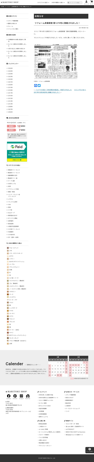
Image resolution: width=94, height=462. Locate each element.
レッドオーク (12, 308)
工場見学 (68, 406)
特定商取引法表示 (44, 443)
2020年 (10, 84)
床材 (9, 186)
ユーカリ (11, 313)
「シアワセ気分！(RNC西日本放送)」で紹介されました (53, 90)
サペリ (10, 332)
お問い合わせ (43, 440)
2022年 (10, 79)
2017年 (10, 93)
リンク (67, 411)
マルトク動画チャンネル (46, 400)
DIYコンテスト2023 (45, 406)
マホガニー (11, 291)
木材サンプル (12, 183)
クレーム (10, 26)
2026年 (10, 68)
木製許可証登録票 (13, 226)
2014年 (10, 101)
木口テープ (11, 212)
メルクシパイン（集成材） (16, 286)
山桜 (9, 343)
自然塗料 (10, 221)
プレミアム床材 (12, 202)
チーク (10, 294)
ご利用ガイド (43, 426)
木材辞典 (41, 411)
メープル (11, 264)
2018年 (10, 90)
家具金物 (10, 223)
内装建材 (10, 232)
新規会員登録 (43, 424)
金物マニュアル (43, 416)
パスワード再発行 (44, 434)
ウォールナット (13, 248)
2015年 (10, 98)
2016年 (10, 95)
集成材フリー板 (12, 178)
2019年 (10, 87)
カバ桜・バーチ (13, 278)
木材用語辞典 (43, 414)
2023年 (10, 76)
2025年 (10, 71)
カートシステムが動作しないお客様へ (50, 432)
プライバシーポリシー (45, 445)
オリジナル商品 (12, 218)
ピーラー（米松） (13, 330)
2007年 (10, 109)
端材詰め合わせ (12, 215)
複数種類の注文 (12, 175)
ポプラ (10, 256)
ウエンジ (11, 319)
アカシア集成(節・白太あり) (16, 340)
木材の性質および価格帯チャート (48, 397)
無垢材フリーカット (14, 170)
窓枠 (9, 207)
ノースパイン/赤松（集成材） (17, 289)
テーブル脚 (11, 181)
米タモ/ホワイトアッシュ (15, 261)
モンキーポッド (13, 338)
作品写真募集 (43, 408)
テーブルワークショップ (72, 408)
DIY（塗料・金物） (13, 237)
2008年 (10, 106)
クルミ (10, 302)
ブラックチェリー (13, 267)
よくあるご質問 (43, 429)
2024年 (10, 73)
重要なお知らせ (12, 23)
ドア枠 (10, 210)
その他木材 (11, 234)
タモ (9, 250)
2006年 (10, 112)
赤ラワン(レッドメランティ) (16, 335)
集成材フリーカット (14, 172)
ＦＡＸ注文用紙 (43, 437)
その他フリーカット (14, 229)
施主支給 (68, 403)
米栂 (9, 269)
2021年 (10, 82)
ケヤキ (10, 310)
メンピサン (11, 297)
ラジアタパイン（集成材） (16, 280)
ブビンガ (11, 321)
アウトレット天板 (13, 189)
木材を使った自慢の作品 (46, 395)
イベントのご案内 (13, 29)
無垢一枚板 (11, 191)
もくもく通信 (43, 403)
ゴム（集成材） (13, 283)
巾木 (9, 204)
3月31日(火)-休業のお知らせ (16, 48)
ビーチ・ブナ (12, 300)
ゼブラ (10, 316)
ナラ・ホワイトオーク (14, 253)
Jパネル (10, 199)
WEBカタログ (69, 397)
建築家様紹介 (69, 400)
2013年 (10, 104)
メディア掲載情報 (13, 21)
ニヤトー (11, 259)
